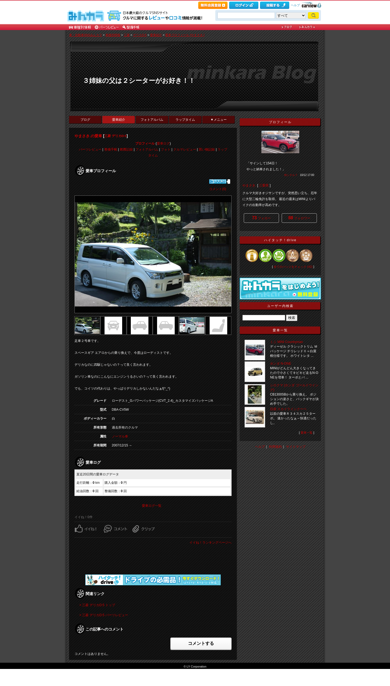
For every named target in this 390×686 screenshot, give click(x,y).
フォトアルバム (152, 120)
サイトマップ (296, 447)
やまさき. (249, 185)
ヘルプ (295, 5)
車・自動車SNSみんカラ (85, 35)
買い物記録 (207, 149)
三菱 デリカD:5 (115, 136)
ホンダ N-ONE (280, 363)
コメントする (201, 643)
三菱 (127, 35)
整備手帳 (110, 149)
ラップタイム (185, 120)
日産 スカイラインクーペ (288, 409)
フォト (166, 149)
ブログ (85, 120)
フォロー (261, 217)
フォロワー (299, 217)
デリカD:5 (140, 35)
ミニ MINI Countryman (286, 342)
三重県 (264, 185)
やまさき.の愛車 (88, 136)
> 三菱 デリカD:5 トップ (97, 605)
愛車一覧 (307, 432)
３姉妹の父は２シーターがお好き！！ (139, 80)
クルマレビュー (184, 149)
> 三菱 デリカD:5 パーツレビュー (103, 615)
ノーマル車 (120, 436)
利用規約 (275, 447)
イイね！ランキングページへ (210, 542)
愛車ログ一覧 (151, 506)
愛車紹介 (156, 35)
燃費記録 (126, 149)
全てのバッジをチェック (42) (293, 266)
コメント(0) (217, 189)
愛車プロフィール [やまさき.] (184, 35)
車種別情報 (112, 35)
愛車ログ (163, 143)
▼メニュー (218, 120)
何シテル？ (291, 175)
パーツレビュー (90, 149)
